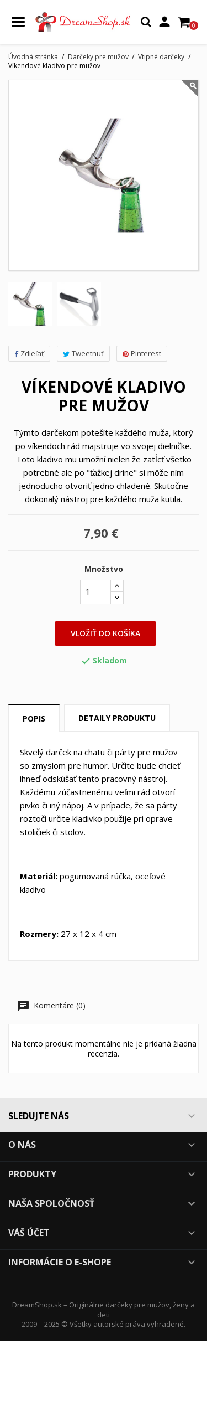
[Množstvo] (95, 592)
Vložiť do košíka (105, 633)
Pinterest (142, 353)
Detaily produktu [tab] (117, 718)
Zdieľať (29, 353)
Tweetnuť (83, 353)
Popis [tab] (34, 718)
